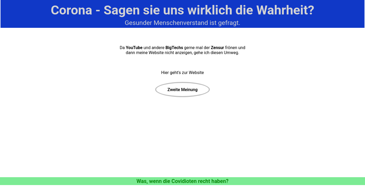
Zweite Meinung (183, 89)
